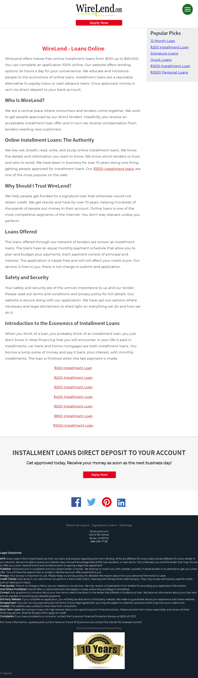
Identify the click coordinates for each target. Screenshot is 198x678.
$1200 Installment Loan (170, 66)
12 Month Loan (162, 41)
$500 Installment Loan (73, 406)
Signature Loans (164, 53)
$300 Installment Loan (73, 387)
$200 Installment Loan (73, 377)
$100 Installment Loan (73, 368)
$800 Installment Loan (73, 416)
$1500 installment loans (114, 169)
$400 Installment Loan (73, 397)
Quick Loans (161, 60)
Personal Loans (77, 525)
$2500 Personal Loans (169, 72)
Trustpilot (6, 673)
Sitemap (125, 525)
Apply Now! (99, 475)
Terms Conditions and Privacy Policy (99, 628)
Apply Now (99, 23)
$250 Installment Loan (169, 47)
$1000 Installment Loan (73, 425)
